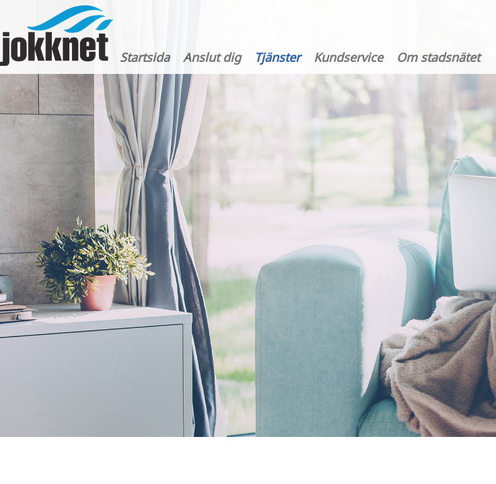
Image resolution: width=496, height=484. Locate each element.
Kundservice (348, 57)
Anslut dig (212, 57)
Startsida (145, 57)
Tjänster (277, 57)
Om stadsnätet (438, 57)
